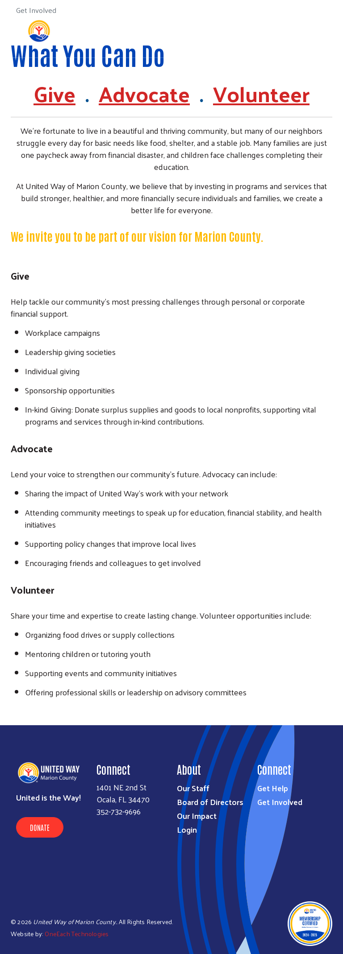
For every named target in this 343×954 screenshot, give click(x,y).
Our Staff (193, 788)
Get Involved (279, 802)
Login (187, 829)
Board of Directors (210, 802)
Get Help (272, 788)
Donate (40, 827)
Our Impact (197, 815)
